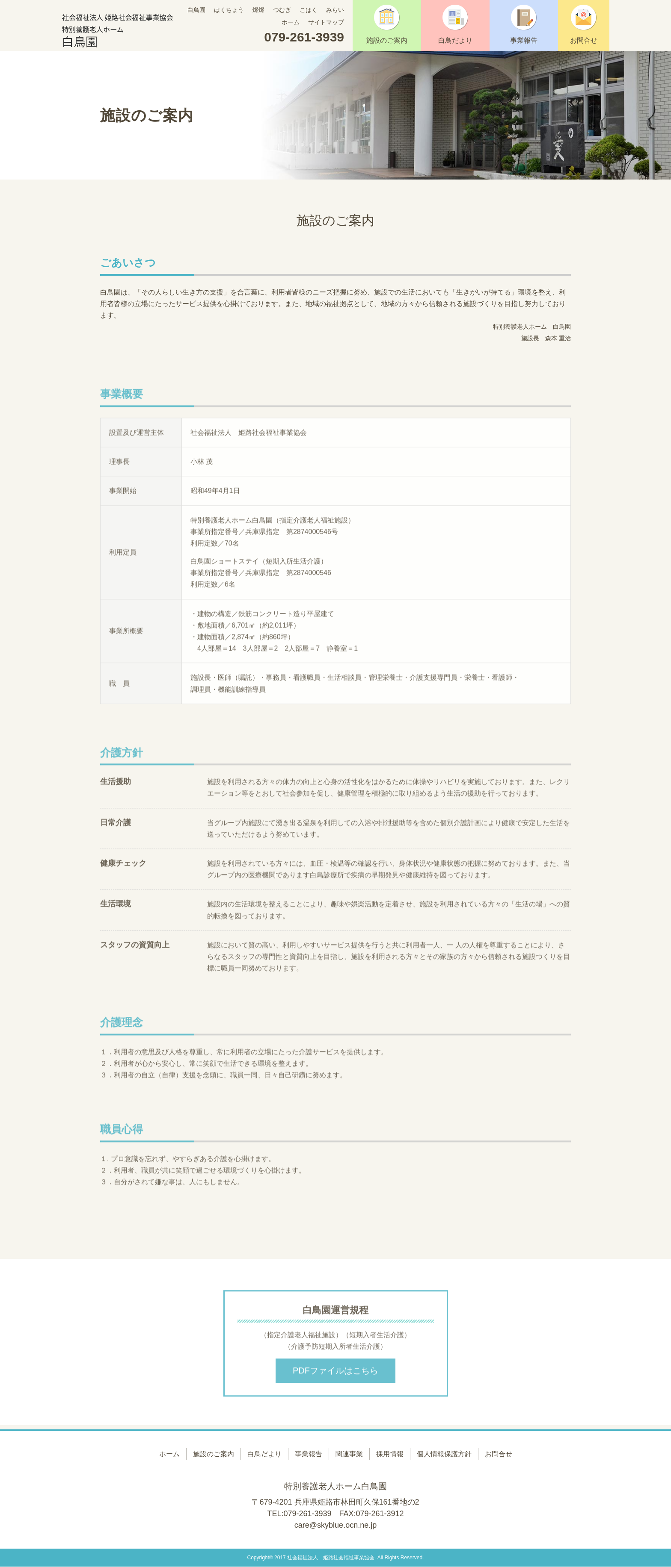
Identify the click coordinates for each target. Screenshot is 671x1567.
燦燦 (258, 9)
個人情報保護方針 (444, 1454)
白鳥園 (196, 9)
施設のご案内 (386, 24)
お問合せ (583, 24)
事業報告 (523, 24)
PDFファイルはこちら (335, 1373)
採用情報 (390, 1454)
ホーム (291, 22)
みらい (335, 9)
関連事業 (349, 1454)
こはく (309, 9)
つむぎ (282, 9)
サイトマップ (326, 22)
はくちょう (229, 9)
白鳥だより (455, 24)
